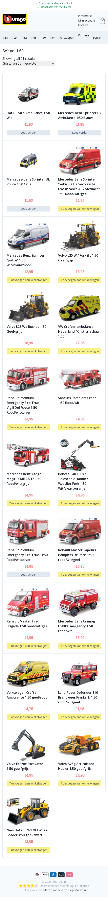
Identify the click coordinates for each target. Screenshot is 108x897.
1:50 (43, 37)
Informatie (85, 16)
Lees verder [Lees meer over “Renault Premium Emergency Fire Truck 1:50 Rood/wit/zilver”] (28, 574)
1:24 (14, 37)
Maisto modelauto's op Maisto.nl (64, 890)
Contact (83, 25)
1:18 (5, 37)
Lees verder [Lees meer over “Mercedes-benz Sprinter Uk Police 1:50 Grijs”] (28, 209)
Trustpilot (81, 886)
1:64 (52, 37)
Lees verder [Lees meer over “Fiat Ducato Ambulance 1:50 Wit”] (28, 132)
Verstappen (66, 37)
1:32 (24, 37)
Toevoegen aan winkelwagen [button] (80, 209)
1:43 (33, 37)
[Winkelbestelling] (28, 63)
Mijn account (86, 20)
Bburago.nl (59, 882)
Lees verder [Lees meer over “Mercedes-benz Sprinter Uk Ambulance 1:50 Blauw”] (79, 132)
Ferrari (97, 37)
